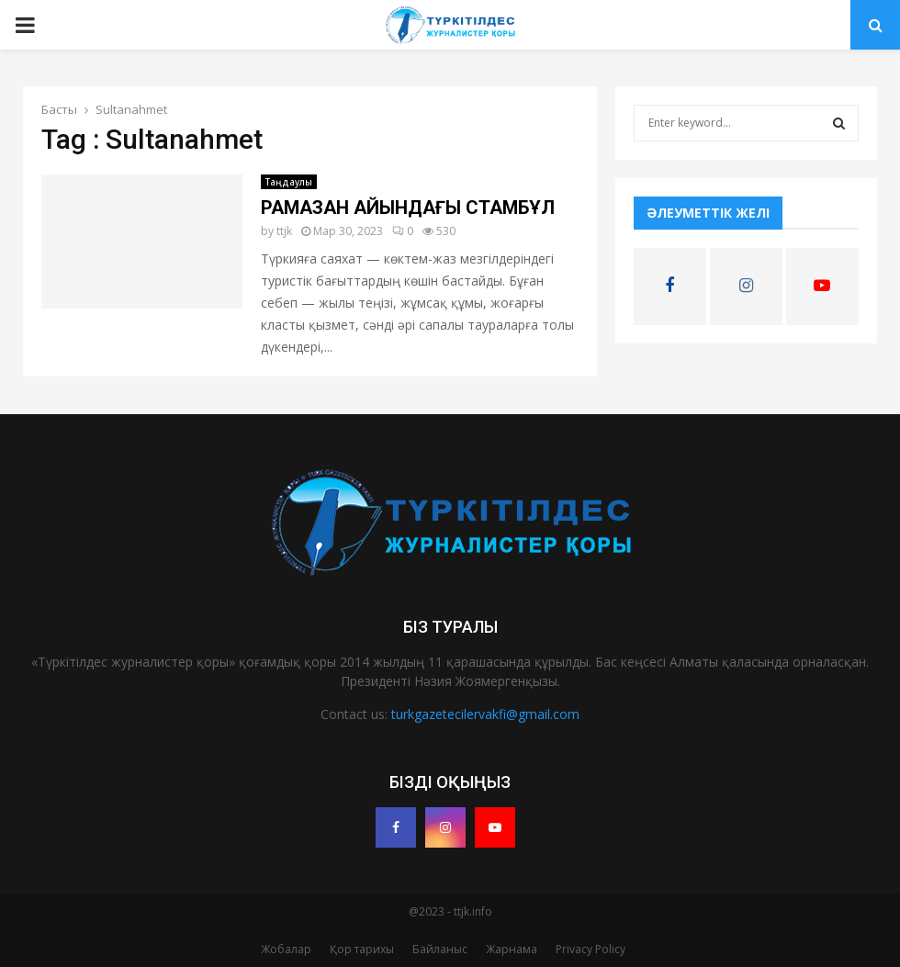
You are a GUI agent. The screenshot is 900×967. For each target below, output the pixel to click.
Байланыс (439, 949)
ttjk (284, 231)
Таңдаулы (288, 181)
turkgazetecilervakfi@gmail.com (485, 714)
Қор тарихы (362, 949)
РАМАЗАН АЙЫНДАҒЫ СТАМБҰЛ (408, 208)
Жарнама (511, 949)
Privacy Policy (590, 949)
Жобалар (286, 949)
